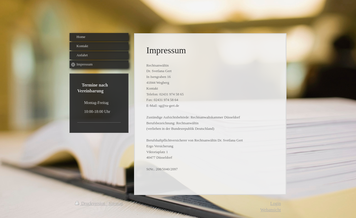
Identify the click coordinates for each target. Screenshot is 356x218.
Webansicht (270, 209)
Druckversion (91, 203)
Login (275, 203)
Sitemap (115, 203)
